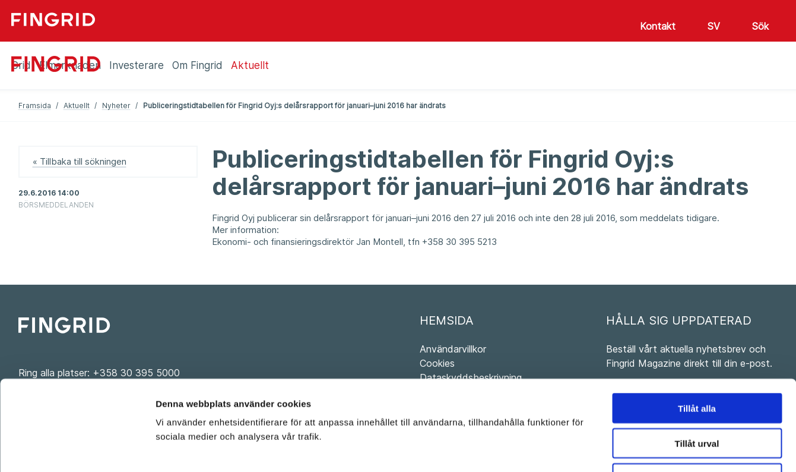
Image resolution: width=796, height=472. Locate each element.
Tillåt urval (697, 361)
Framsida (34, 105)
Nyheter (116, 105)
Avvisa (697, 396)
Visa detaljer (645, 448)
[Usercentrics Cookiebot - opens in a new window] (77, 449)
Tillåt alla (697, 326)
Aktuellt (77, 105)
